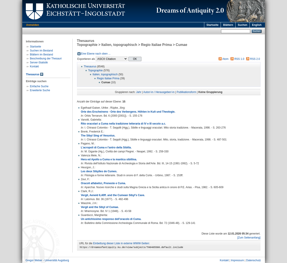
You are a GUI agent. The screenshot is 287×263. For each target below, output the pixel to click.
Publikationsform (186, 92)
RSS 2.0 (255, 59)
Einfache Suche (39, 86)
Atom (225, 59)
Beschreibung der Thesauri (46, 58)
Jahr (138, 92)
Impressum (237, 261)
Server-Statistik (39, 62)
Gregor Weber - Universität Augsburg (47, 261)
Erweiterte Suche (40, 90)
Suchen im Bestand (41, 50)
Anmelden (32, 24)
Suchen (242, 24)
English (256, 24)
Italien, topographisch (105, 74)
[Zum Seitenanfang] (249, 237)
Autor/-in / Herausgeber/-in (158, 92)
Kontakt (34, 66)
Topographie (95, 70)
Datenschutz (253, 261)
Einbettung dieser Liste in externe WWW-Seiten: (121, 243)
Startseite (212, 24)
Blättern (228, 24)
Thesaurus (32, 74)
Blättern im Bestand (41, 54)
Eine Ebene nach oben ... (96, 53)
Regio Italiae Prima (108, 78)
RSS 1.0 (239, 59)
